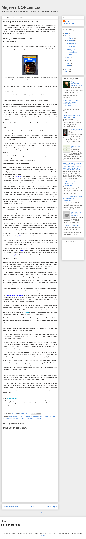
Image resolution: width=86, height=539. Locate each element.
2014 (67, 36)
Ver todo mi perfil (68, 24)
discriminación (41, 416)
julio (68, 57)
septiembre (70, 41)
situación (26, 312)
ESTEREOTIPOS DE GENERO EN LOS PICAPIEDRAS (70, 183)
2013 (67, 69)
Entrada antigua (51, 507)
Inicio (32, 507)
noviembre (70, 38)
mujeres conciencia (27, 418)
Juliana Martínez (13, 398)
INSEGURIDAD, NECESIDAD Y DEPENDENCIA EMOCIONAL (72, 198)
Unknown (68, 21)
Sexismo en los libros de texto (76, 147)
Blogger (43, 535)
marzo (69, 66)
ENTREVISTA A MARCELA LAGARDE (76, 213)
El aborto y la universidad (71, 225)
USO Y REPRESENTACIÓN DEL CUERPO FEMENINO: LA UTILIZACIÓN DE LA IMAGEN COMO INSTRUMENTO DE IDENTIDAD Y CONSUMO (72, 166)
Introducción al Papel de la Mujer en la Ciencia (71, 116)
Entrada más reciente (10, 507)
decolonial (34, 416)
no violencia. (37, 418)
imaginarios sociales (9, 418)
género (54, 416)
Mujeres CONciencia (21, 7)
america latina (13, 416)
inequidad (18, 418)
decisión (27, 416)
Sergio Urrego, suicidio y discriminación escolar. (72, 51)
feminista (49, 416)
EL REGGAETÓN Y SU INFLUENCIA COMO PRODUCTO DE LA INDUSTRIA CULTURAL (70, 103)
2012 (67, 72)
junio (68, 60)
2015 (67, 33)
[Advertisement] (30, 488)
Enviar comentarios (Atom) (34, 512)
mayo (69, 63)
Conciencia (21, 416)
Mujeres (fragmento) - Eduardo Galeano (77, 83)
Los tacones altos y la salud (77, 130)
